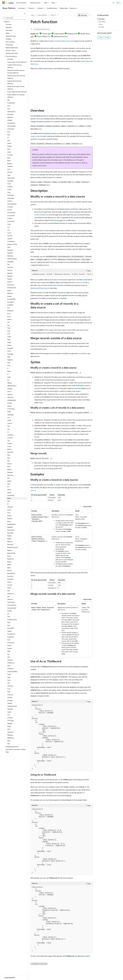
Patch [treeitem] (9, 498)
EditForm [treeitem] (10, 293)
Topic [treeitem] (9, 677)
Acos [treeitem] (8, 106)
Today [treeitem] (9, 674)
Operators (81, 956)
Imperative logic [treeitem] (11, 36)
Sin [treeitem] (8, 614)
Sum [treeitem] (8, 640)
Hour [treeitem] (8, 365)
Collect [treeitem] (9, 189)
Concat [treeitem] (9, 210)
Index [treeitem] (9, 377)
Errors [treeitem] (9, 316)
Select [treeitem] (9, 588)
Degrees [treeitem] (9, 276)
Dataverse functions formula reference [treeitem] (16, 77)
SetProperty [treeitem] (11, 602)
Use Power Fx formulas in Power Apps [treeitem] (15, 750)
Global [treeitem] (9, 345)
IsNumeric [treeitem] (10, 397)
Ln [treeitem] (8, 432)
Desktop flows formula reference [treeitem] (14, 82)
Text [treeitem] (8, 657)
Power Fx (53, 15)
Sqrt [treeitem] (8, 625)
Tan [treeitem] (8, 654)
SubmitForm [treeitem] (11, 634)
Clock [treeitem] (9, 184)
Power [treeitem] (9, 510)
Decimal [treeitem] (9, 270)
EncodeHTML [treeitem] (11, 299)
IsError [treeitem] (9, 391)
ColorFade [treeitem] (10, 195)
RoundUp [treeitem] (10, 576)
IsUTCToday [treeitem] (11, 409)
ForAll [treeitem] (9, 342)
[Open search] (113, 3)
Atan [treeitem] (8, 149)
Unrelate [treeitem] (10, 700)
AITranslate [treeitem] (10, 129)
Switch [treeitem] (9, 645)
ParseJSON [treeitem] (10, 495)
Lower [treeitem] (9, 446)
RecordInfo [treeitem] (10, 530)
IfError (81, 279)
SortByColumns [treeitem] (12, 619)
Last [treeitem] (8, 417)
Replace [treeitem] (9, 550)
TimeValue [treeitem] (10, 669)
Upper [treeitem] (9, 712)
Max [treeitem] (8, 455)
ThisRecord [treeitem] (10, 663)
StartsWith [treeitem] (10, 628)
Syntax (100, 24)
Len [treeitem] (8, 429)
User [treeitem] (8, 715)
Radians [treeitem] (9, 518)
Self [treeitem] (8, 591)
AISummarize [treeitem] (11, 126)
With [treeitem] (8, 741)
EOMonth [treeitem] (10, 311)
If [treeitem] (7, 368)
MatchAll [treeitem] (10, 452)
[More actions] (91, 15)
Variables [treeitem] (8, 39)
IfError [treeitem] (9, 371)
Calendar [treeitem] (10, 166)
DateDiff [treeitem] (9, 253)
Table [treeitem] (8, 651)
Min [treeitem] (8, 461)
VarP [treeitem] (8, 729)
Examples (101, 27)
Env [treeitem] (8, 308)
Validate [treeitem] (9, 723)
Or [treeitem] (8, 487)
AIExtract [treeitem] (10, 117)
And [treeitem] (8, 132)
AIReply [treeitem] (9, 120)
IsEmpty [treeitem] (9, 389)
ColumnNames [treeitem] (12, 204)
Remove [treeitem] (9, 542)
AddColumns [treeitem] (11, 112)
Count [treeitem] (9, 233)
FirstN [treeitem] (9, 337)
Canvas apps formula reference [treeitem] (17, 62)
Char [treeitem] (8, 169)
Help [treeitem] (8, 357)
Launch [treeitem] (9, 423)
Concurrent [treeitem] (10, 215)
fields (38, 119)
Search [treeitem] (9, 582)
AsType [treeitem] (9, 146)
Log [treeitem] (8, 441)
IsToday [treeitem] (9, 403)
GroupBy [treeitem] (10, 348)
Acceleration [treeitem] (11, 103)
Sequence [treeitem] (10, 593)
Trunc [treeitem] (9, 689)
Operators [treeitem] (9, 27)
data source (66, 41)
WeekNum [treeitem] (10, 738)
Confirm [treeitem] (9, 218)
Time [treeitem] (8, 666)
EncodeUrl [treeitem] (10, 302)
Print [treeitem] (8, 513)
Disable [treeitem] (9, 279)
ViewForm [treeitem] (10, 732)
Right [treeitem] (9, 568)
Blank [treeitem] (9, 161)
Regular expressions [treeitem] (12, 48)
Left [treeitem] (8, 426)
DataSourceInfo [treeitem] (12, 244)
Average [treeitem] (9, 155)
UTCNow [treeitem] (10, 718)
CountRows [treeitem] (10, 241)
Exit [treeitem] (8, 322)
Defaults (47, 133)
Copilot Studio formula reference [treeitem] (14, 66)
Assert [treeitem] (9, 143)
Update (54, 292)
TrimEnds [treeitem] (10, 686)
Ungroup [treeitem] (10, 695)
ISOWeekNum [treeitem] (11, 400)
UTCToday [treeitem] (10, 720)
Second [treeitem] (9, 585)
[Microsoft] (3, 2)
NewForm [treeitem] (10, 475)
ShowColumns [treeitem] (11, 605)
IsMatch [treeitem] (9, 394)
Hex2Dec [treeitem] (10, 360)
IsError (89, 279)
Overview (101, 19)
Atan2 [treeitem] (9, 152)
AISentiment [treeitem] (11, 123)
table (52, 487)
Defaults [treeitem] (9, 273)
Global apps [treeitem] (9, 45)
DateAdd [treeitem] (10, 250)
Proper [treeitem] (9, 516)
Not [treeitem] (8, 478)
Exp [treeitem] (8, 325)
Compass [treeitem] (10, 207)
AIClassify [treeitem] (10, 114)
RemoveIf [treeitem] (10, 544)
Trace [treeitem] (9, 680)
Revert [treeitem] (9, 562)
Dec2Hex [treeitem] (10, 267)
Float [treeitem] (8, 339)
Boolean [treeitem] (9, 163)
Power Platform (42, 15)
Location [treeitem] (10, 438)
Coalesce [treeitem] (10, 187)
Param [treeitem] (9, 490)
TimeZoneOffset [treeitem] (12, 671)
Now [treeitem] (8, 484)
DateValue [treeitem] (10, 262)
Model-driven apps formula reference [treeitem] (15, 87)
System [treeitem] (9, 648)
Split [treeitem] (8, 622)
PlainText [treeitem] (10, 507)
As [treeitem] (8, 137)
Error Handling (84, 282)
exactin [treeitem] (9, 319)
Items (71, 212)
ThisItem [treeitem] (10, 660)
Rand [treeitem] (8, 521)
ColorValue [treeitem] (10, 198)
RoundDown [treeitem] (11, 573)
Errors (55, 285)
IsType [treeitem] (9, 406)
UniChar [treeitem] (9, 697)
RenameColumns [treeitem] (12, 547)
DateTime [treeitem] (10, 256)
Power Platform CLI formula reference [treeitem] (15, 96)
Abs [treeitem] (8, 100)
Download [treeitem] (10, 285)
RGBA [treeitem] (9, 565)
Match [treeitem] (9, 449)
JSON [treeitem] (9, 412)
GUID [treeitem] (9, 351)
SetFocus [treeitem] (10, 599)
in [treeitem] (7, 374)
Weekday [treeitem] (10, 735)
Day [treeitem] (8, 264)
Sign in (118, 3)
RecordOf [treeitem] (10, 533)
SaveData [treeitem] (10, 579)
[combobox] (13, 17)
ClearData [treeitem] (10, 181)
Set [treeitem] (8, 596)
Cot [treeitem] (8, 230)
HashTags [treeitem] (10, 354)
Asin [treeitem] (8, 140)
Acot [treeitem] (8, 109)
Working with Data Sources (40, 288)
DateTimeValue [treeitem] (12, 259)
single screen (35, 136)
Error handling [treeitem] (10, 42)
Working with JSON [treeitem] (12, 53)
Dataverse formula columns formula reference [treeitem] (15, 71)
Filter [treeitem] (8, 328)
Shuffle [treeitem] (9, 611)
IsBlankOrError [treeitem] (11, 386)
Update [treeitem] (9, 703)
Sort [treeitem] (8, 617)
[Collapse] (25, 13)
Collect (33, 295)
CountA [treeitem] (9, 236)
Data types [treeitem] (9, 30)
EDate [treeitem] (9, 290)
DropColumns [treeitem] (11, 288)
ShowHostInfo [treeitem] (11, 608)
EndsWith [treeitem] (10, 305)
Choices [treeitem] (9, 172)
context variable (40, 215)
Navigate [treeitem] (10, 472)
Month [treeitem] (9, 469)
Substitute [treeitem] (10, 637)
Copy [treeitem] (9, 224)
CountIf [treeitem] (9, 239)
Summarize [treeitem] (10, 643)
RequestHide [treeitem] (11, 553)
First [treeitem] (8, 334)
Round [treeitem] (9, 570)
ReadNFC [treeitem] (10, 527)
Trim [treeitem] (8, 683)
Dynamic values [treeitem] (10, 50)
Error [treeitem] (8, 314)
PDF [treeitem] (8, 501)
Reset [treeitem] (9, 556)
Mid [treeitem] (8, 458)
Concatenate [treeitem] (11, 212)
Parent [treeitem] (9, 492)
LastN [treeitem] (9, 420)
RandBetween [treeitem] (11, 524)
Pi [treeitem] (7, 504)
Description (102, 21)
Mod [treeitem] (8, 466)
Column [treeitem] (9, 201)
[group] (61, 274)
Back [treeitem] (8, 158)
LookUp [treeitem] (9, 443)
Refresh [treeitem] (9, 536)
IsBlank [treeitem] (9, 383)
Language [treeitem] (10, 415)
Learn (32, 15)
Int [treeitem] (8, 380)
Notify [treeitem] (9, 481)
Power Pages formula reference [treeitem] (17, 92)
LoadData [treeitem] (10, 435)
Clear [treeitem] (8, 175)
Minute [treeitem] (9, 464)
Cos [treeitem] (8, 227)
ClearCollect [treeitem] (11, 178)
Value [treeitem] (9, 726)
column (33, 490)
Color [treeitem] (9, 192)
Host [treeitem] (8, 363)
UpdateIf (64, 295)
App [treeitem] (8, 135)
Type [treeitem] (8, 692)
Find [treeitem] (8, 331)
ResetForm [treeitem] (10, 559)
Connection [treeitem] (11, 221)
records (56, 41)
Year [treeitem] (8, 744)
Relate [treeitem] (9, 539)
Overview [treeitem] (9, 24)
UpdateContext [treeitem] (12, 706)
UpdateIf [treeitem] (10, 709)
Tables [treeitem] (7, 33)
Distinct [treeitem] (9, 282)
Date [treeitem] (8, 247)
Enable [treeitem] (9, 296)
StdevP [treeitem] (9, 631)
